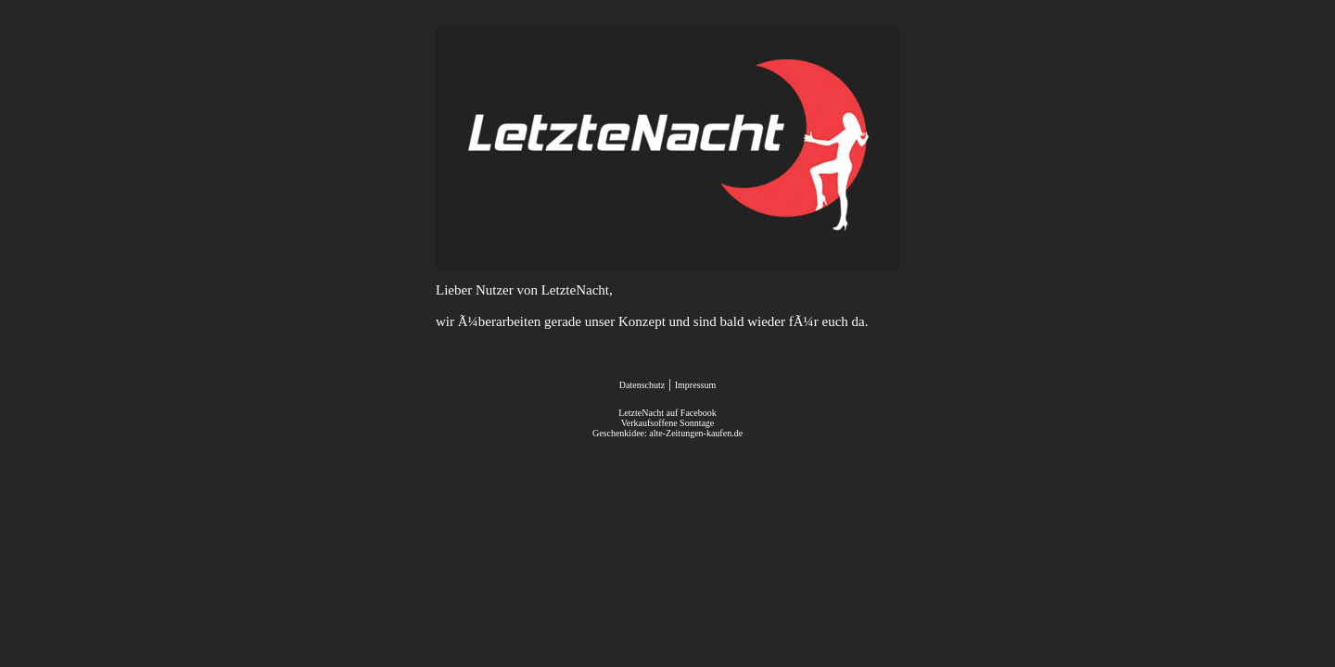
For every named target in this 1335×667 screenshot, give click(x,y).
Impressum (695, 385)
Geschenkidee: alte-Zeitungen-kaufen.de (667, 433)
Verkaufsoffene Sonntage (668, 423)
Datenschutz (642, 385)
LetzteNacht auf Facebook (667, 413)
